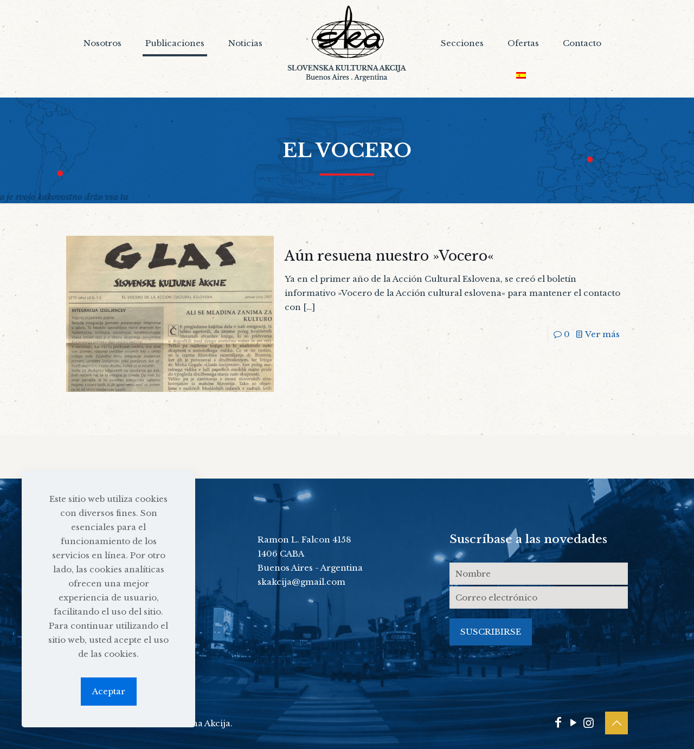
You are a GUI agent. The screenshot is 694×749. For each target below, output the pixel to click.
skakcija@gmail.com (301, 582)
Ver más (602, 334)
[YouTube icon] (573, 722)
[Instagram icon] (588, 722)
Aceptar (108, 691)
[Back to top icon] (616, 723)
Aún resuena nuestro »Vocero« (389, 256)
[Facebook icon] (558, 722)
